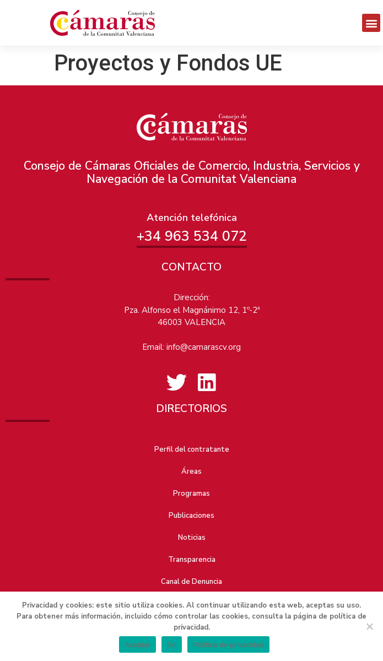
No (171, 645)
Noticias (192, 538)
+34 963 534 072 (192, 236)
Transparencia (191, 560)
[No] (369, 626)
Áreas (191, 471)
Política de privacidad (228, 645)
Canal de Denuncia (191, 582)
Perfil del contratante (191, 449)
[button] (371, 23)
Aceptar (137, 645)
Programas (191, 494)
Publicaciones (191, 516)
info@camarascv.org (203, 347)
